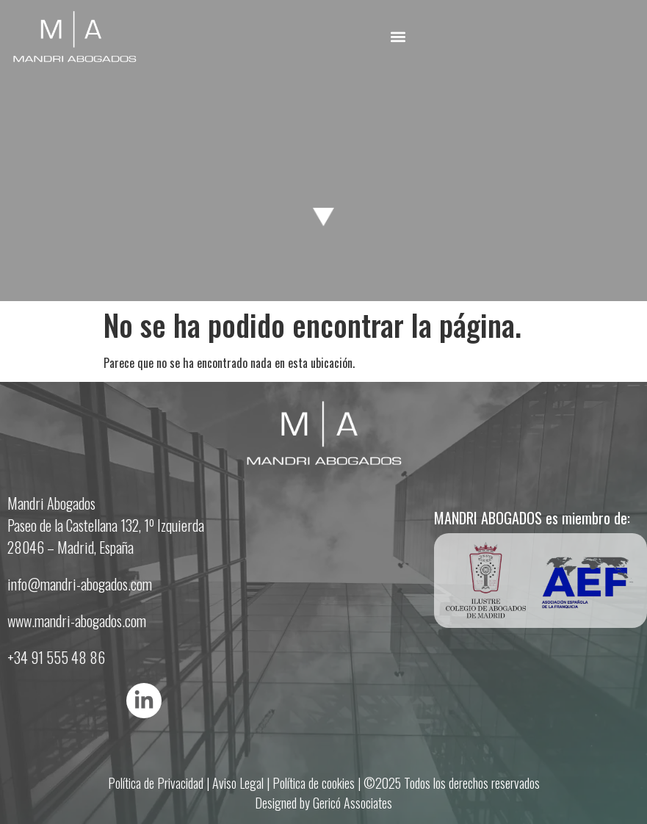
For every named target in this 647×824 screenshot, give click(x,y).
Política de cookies (313, 782)
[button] (398, 36)
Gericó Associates (352, 802)
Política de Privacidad (155, 782)
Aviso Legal (238, 782)
